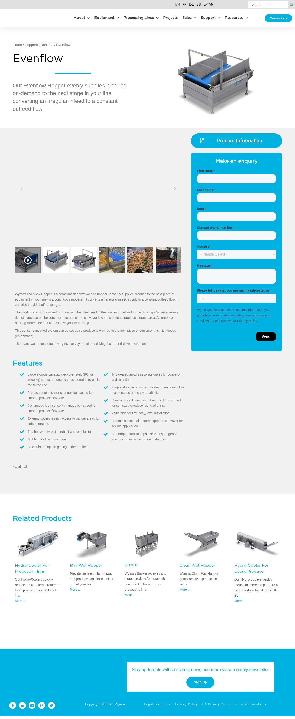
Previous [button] (22, 191)
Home (17, 48)
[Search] (268, 4)
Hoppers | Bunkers (39, 48)
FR (184, 4)
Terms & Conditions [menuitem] (250, 707)
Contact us (278, 20)
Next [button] (175, 191)
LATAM (208, 4)
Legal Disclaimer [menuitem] (157, 707)
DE (191, 4)
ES (198, 4)
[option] (98, 191)
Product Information (240, 144)
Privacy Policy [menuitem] (186, 707)
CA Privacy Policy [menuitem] (216, 707)
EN (177, 4)
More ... (20, 604)
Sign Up (200, 685)
